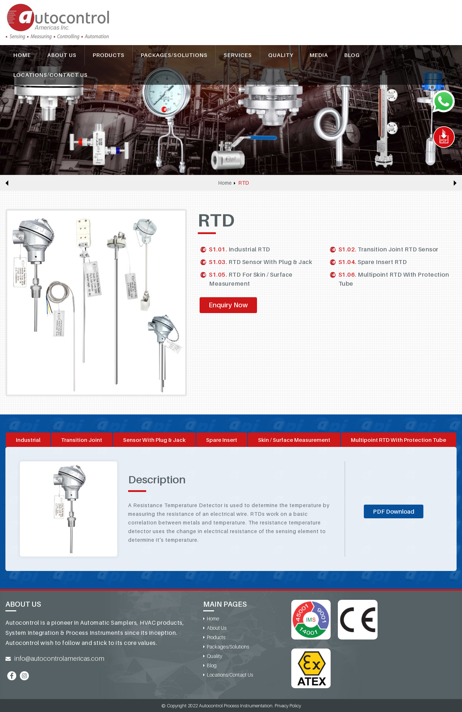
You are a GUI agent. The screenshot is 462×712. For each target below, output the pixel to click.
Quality (280, 55)
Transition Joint (81, 439)
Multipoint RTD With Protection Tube (398, 439)
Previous (6, 183)
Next (455, 183)
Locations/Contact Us (50, 74)
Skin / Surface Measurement (294, 439)
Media (319, 55)
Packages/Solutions (174, 55)
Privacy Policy (288, 705)
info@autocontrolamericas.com (59, 658)
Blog (352, 55)
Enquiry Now (228, 305)
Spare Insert (221, 439)
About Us (62, 55)
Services (238, 55)
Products (109, 55)
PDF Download (393, 511)
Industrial (28, 439)
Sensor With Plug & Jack (154, 439)
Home (22, 55)
